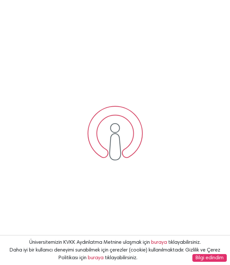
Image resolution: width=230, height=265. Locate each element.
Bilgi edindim (210, 257)
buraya (159, 242)
